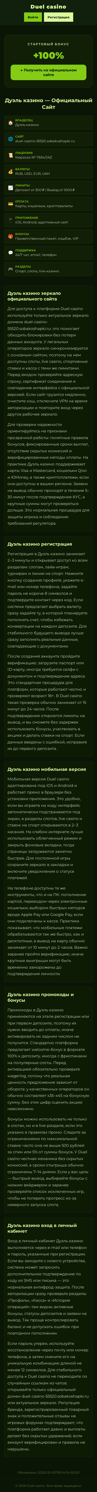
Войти (33, 17)
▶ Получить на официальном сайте (48, 72)
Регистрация (59, 17)
